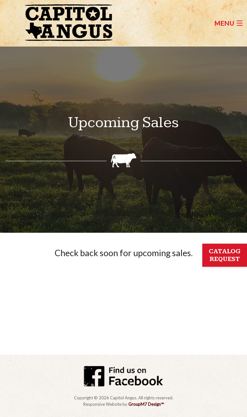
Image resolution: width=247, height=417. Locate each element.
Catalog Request (225, 255)
